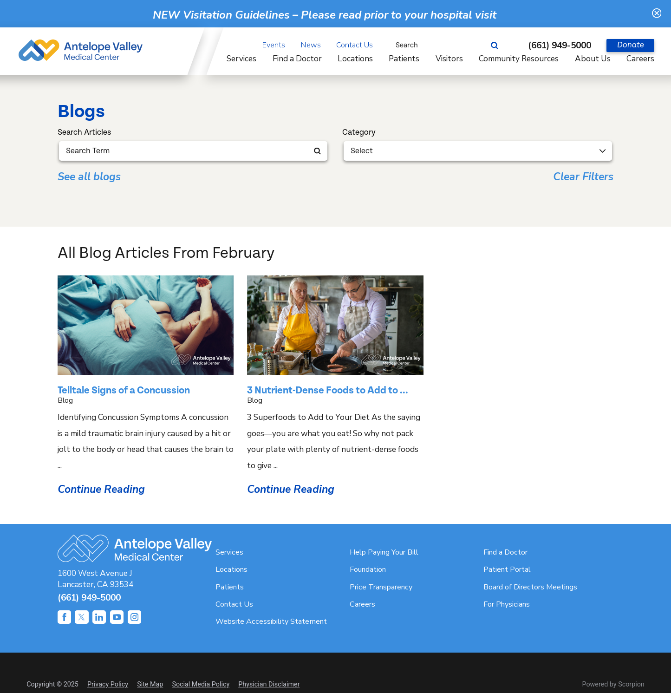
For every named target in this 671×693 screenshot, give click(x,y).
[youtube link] (117, 617)
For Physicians (506, 604)
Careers (362, 604)
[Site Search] (499, 45)
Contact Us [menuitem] (354, 45)
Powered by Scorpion (613, 684)
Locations (231, 569)
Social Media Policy (200, 684)
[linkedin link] (99, 617)
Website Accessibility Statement (271, 621)
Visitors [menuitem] (449, 58)
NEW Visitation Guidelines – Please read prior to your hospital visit (324, 14)
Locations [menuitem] (355, 58)
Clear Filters (583, 177)
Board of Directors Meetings (530, 587)
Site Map (150, 684)
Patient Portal (507, 569)
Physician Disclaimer (269, 684)
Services (229, 552)
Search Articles (84, 133)
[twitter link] (81, 617)
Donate (630, 45)
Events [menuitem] (273, 45)
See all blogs (89, 177)
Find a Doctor (505, 552)
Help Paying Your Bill (384, 552)
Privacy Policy (107, 684)
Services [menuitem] (241, 58)
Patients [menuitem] (404, 58)
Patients (229, 587)
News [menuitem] (311, 45)
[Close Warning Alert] (657, 14)
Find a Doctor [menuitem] (297, 58)
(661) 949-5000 (559, 45)
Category (359, 133)
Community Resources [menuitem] (519, 58)
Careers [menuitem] (640, 58)
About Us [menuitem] (593, 58)
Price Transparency (381, 587)
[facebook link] (64, 617)
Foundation (368, 569)
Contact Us (234, 604)
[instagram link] (134, 617)
